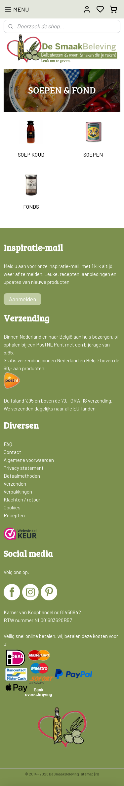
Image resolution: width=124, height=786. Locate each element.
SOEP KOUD (31, 154)
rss (97, 774)
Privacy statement (24, 468)
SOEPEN (93, 154)
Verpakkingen (18, 492)
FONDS (31, 207)
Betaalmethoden (22, 476)
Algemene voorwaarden (29, 460)
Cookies (12, 507)
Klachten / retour (22, 499)
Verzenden (15, 484)
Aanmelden (22, 299)
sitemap (87, 774)
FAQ (8, 444)
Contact (12, 452)
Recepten (14, 515)
